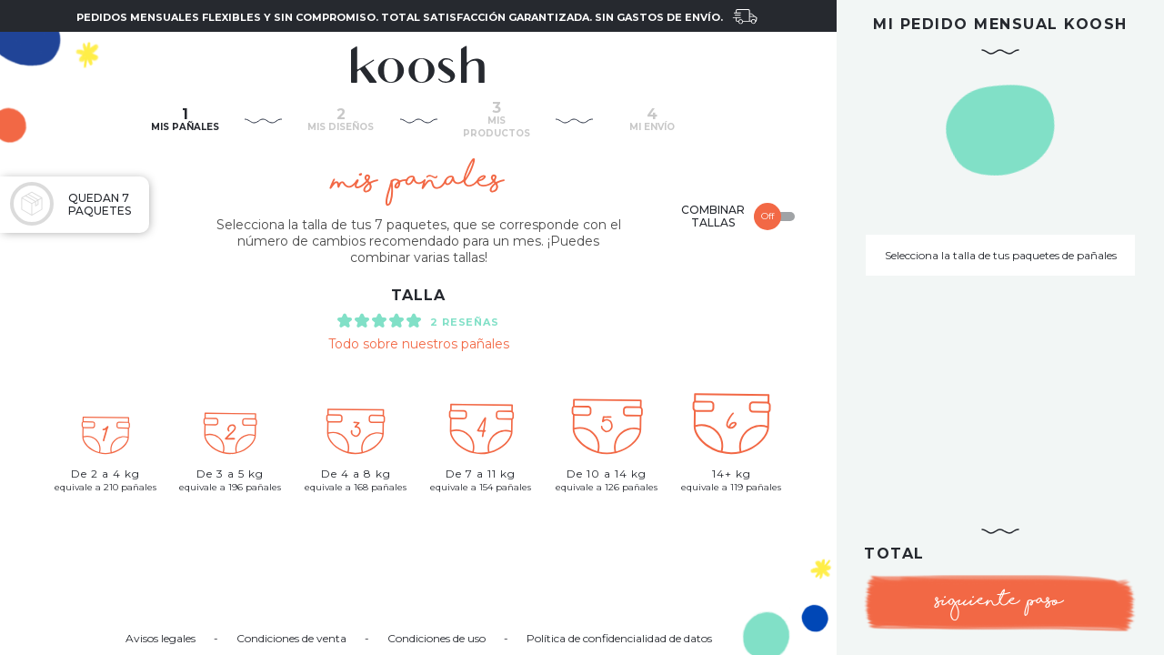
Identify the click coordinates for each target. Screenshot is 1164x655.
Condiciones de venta (291, 638)
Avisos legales (160, 638)
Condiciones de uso (436, 638)
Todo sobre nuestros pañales (418, 344)
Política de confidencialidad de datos (619, 638)
